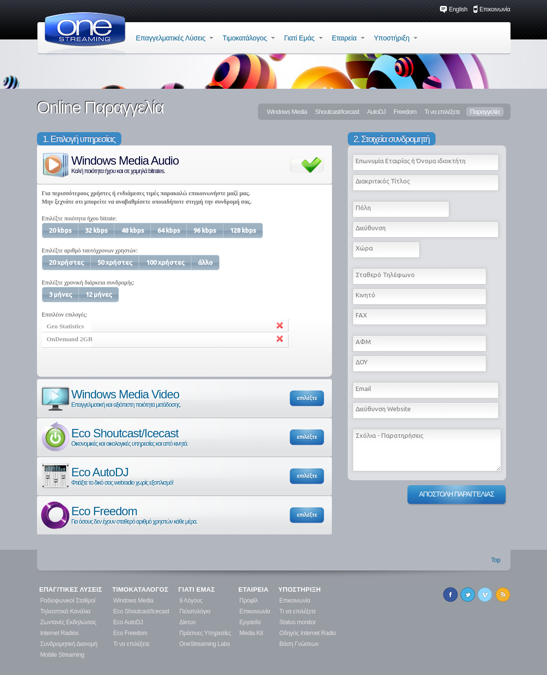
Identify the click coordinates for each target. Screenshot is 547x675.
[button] (60, 230)
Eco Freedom (118, 514)
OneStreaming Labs (205, 643)
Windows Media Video (110, 398)
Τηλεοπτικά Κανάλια (65, 611)
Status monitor (297, 622)
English (453, 9)
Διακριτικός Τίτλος (383, 181)
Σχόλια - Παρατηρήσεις (389, 435)
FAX (361, 315)
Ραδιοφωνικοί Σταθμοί (68, 600)
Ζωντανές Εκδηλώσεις (68, 622)
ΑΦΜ (363, 341)
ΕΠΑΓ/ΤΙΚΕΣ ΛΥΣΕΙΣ (71, 589)
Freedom (405, 111)
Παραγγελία (485, 111)
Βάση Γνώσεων (299, 643)
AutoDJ (376, 111)
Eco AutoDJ (106, 476)
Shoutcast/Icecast (337, 111)
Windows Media (287, 111)
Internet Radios (59, 633)
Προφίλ (248, 600)
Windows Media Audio (109, 164)
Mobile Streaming (62, 654)
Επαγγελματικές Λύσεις (175, 38)
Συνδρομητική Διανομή (69, 643)
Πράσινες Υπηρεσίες (205, 633)
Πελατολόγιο (195, 611)
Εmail (363, 388)
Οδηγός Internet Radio (307, 633)
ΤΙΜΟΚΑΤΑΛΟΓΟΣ (140, 589)
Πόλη (363, 207)
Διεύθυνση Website (383, 408)
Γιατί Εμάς (303, 38)
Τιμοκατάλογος (248, 38)
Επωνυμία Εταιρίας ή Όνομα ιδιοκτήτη (411, 160)
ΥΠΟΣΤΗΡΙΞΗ (299, 589)
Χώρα (364, 248)
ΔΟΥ (361, 361)
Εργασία (249, 622)
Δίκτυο (188, 622)
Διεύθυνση (371, 227)
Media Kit (251, 633)
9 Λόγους (191, 600)
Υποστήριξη (395, 38)
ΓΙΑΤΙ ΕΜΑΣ (197, 589)
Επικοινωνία (492, 9)
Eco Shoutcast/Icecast (113, 437)
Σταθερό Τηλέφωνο (385, 274)
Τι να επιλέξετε (442, 111)
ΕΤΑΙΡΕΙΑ (253, 589)
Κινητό (365, 294)
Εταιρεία (348, 38)
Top (496, 560)
